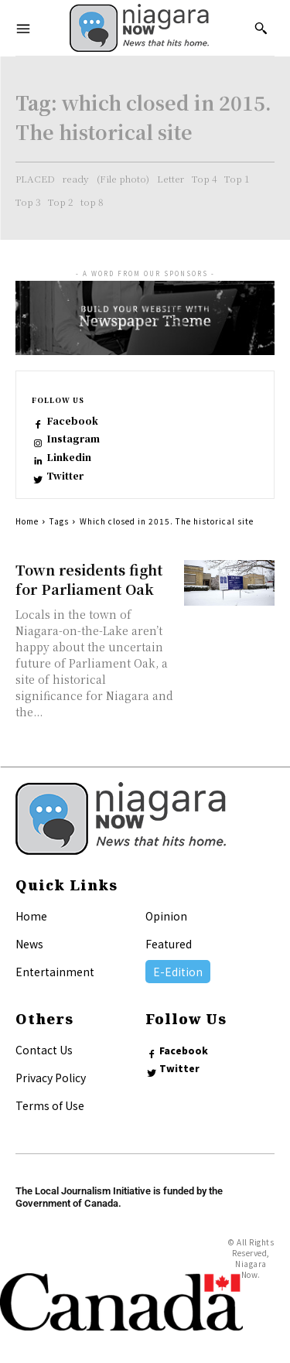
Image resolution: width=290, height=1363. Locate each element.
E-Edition (178, 971)
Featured (168, 943)
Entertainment (54, 971)
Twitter (65, 475)
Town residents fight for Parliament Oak (88, 579)
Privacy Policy (50, 1077)
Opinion (166, 916)
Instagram (73, 438)
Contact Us (44, 1049)
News (29, 943)
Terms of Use (49, 1105)
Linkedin (68, 457)
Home (27, 521)
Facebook (72, 420)
